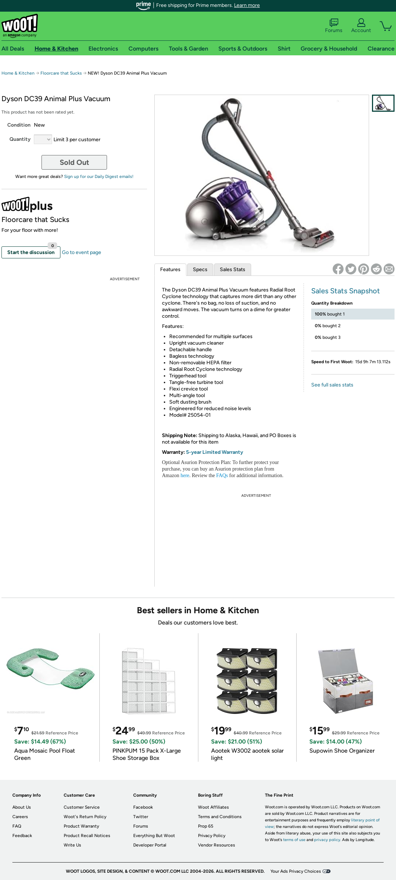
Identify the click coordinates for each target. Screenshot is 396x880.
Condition (19, 125)
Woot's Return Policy (85, 816)
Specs (200, 269)
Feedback (22, 835)
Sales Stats (232, 269)
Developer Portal (149, 845)
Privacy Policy (211, 835)
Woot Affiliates (213, 807)
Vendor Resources (216, 845)
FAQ (16, 826)
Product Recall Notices (87, 835)
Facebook (143, 807)
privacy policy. (327, 839)
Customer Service (82, 807)
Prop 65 (205, 826)
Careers (20, 816)
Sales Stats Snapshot (345, 290)
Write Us (72, 845)
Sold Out (74, 162)
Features (170, 269)
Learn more (247, 5)
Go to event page (81, 252)
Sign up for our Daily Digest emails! (99, 176)
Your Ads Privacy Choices (295, 871)
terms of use (294, 839)
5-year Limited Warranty (214, 452)
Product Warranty (81, 826)
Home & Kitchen (18, 73)
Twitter (140, 816)
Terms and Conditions (220, 816)
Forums (333, 25)
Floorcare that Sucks (61, 73)
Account (361, 25)
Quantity (20, 139)
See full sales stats (332, 385)
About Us (21, 807)
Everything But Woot (154, 835)
